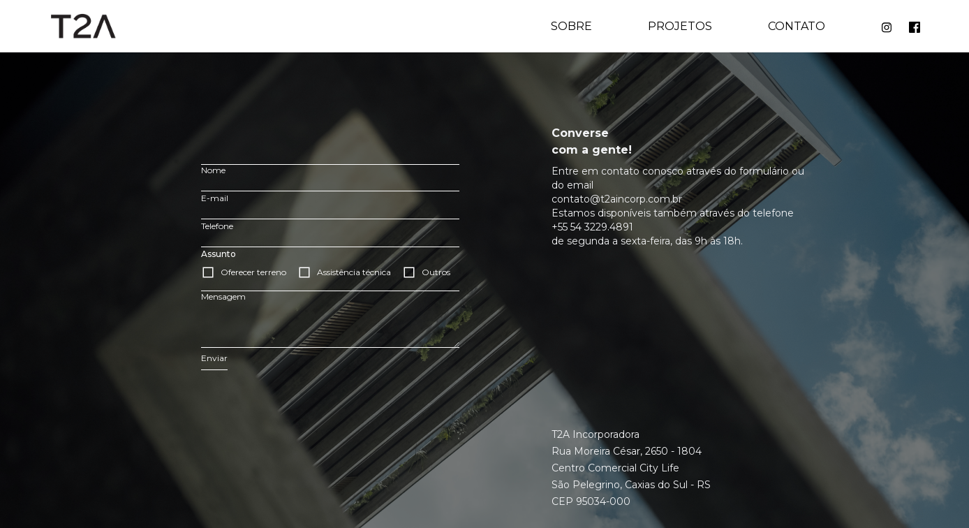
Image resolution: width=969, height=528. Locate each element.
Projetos (680, 26)
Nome (213, 170)
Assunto (218, 254)
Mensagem (223, 296)
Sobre (571, 26)
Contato (796, 26)
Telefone (217, 226)
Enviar (214, 358)
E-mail (214, 198)
